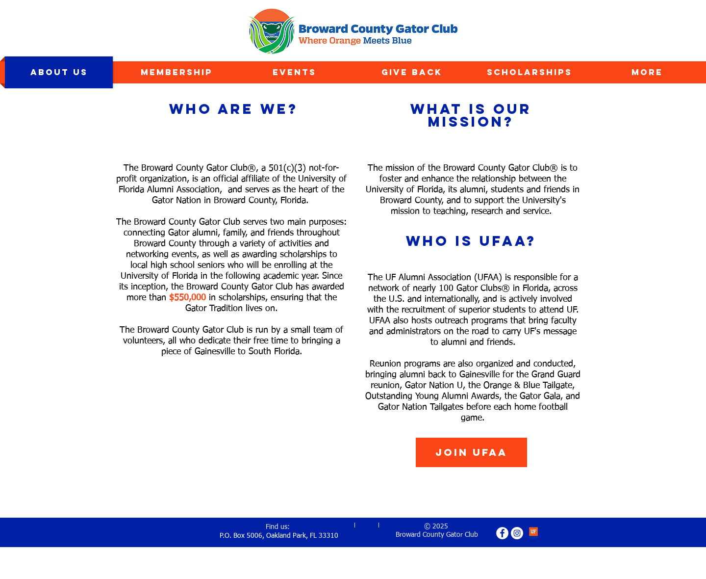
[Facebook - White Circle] (502, 533)
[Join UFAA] (471, 452)
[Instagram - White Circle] (517, 533)
